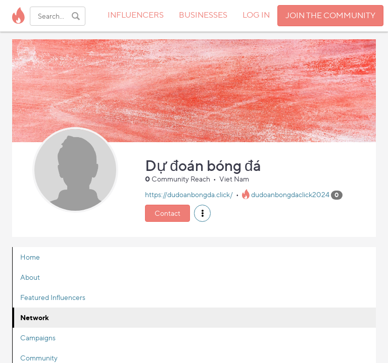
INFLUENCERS (136, 15)
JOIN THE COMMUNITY (330, 15)
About (30, 277)
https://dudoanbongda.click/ (189, 194)
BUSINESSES (203, 15)
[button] (202, 213)
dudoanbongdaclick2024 (290, 194)
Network (34, 317)
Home (30, 257)
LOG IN (256, 15)
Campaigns (38, 337)
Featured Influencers (52, 297)
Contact (167, 213)
